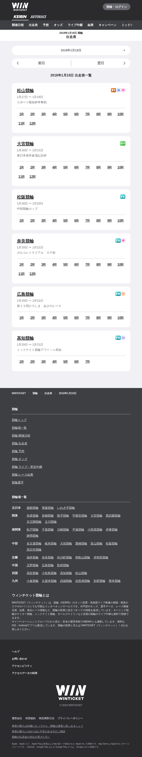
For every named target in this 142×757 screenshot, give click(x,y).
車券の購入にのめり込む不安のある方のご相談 (38, 731)
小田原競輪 (95, 529)
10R (120, 114)
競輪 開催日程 (21, 435)
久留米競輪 (49, 581)
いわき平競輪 (66, 507)
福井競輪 (33, 557)
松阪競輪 (25, 197)
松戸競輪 (33, 529)
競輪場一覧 (19, 427)
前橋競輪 (48, 515)
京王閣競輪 (34, 521)
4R (54, 114)
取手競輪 (63, 515)
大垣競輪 (66, 543)
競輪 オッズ (20, 459)
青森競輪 (48, 507)
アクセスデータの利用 (24, 673)
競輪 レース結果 (22, 474)
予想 (46, 25)
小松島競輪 (49, 573)
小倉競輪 (33, 581)
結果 (91, 25)
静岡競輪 (33, 535)
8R (98, 114)
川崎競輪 (63, 529)
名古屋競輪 (34, 543)
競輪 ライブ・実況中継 (27, 466)
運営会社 (17, 718)
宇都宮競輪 (79, 515)
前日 (30, 63)
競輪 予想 (18, 451)
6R (76, 114)
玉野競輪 (33, 565)
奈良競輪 (25, 241)
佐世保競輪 (82, 581)
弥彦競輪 (33, 515)
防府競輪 (63, 565)
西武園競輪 (113, 515)
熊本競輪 (115, 581)
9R (109, 114)
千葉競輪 (48, 529)
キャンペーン (107, 25)
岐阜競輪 (51, 543)
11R (21, 123)
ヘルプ (15, 651)
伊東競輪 (112, 529)
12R (32, 123)
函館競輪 (33, 507)
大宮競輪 (25, 144)
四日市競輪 (34, 549)
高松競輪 (33, 573)
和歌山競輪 (82, 557)
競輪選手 (18, 482)
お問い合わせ (19, 658)
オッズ (58, 25)
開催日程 (18, 25)
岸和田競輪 (101, 557)
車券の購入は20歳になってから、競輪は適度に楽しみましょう (47, 725)
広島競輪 (25, 294)
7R (87, 114)
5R (65, 114)
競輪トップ (19, 420)
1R (21, 114)
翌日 (112, 63)
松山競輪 (25, 90)
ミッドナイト (130, 25)
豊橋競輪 (81, 543)
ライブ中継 (75, 25)
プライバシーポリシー (70, 718)
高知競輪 (25, 338)
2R (32, 114)
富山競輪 (96, 543)
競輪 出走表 (20, 443)
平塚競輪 (78, 529)
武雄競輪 (66, 581)
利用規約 (30, 718)
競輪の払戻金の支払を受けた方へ (31, 736)
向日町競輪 (64, 557)
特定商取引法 (46, 718)
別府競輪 (99, 581)
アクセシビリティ (22, 665)
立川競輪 (51, 521)
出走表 (33, 25)
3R (43, 114)
